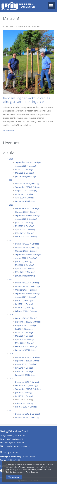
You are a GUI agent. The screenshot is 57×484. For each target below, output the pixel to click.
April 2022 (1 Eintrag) (24, 268)
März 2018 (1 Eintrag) (24, 403)
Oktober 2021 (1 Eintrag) (26, 289)
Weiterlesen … (9, 130)
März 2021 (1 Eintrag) (24, 307)
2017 (11, 410)
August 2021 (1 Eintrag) (25, 297)
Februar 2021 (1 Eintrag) (26, 311)
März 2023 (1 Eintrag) (24, 233)
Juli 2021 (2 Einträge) (24, 300)
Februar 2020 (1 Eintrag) (26, 346)
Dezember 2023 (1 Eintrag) (27, 208)
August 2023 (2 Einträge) (26, 219)
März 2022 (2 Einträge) (25, 272)
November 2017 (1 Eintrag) (27, 417)
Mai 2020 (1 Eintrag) (24, 335)
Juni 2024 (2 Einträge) (24, 194)
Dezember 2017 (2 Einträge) (27, 413)
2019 (11, 353)
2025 (11, 158)
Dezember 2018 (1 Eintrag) (27, 382)
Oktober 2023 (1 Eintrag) (26, 212)
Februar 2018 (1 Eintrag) (26, 406)
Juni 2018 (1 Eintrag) (24, 396)
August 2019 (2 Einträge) (26, 364)
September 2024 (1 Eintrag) (27, 187)
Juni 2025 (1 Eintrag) (24, 169)
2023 (11, 204)
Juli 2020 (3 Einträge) (24, 329)
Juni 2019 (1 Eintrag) (24, 367)
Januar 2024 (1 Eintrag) (25, 201)
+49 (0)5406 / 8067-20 (14, 442)
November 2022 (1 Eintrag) (27, 247)
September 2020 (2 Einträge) (28, 321)
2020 (11, 314)
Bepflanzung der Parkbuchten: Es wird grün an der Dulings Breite (26, 100)
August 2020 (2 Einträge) (26, 325)
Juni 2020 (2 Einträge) (24, 332)
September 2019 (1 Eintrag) (27, 360)
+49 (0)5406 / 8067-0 (14, 439)
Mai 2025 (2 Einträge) (24, 172)
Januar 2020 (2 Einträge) (25, 350)
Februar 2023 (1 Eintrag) (26, 236)
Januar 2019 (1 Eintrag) (25, 375)
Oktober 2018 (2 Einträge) (26, 385)
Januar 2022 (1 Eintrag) (25, 275)
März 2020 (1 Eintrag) (24, 343)
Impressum (22, 480)
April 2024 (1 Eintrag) (24, 197)
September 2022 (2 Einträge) (28, 254)
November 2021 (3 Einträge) (27, 286)
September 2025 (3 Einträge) (28, 162)
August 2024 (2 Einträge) (26, 190)
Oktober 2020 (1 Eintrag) (26, 318)
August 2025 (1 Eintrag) (25, 166)
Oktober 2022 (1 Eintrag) (26, 250)
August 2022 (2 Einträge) (26, 258)
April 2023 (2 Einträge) (25, 229)
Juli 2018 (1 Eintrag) (23, 392)
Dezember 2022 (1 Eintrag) (27, 243)
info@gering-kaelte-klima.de (18, 446)
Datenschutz (34, 480)
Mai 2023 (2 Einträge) (24, 226)
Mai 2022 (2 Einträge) (24, 265)
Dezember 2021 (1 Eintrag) (27, 282)
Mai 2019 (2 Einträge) (24, 371)
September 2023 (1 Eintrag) (27, 215)
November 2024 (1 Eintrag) (27, 183)
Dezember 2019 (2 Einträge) (27, 357)
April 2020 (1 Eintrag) (24, 339)
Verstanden (14, 477)
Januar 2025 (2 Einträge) (25, 176)
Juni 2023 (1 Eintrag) (24, 222)
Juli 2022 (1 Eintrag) (23, 261)
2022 (11, 240)
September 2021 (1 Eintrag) (27, 293)
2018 (11, 378)
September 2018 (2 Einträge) (28, 389)
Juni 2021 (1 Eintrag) (24, 304)
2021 (11, 279)
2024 (11, 180)
